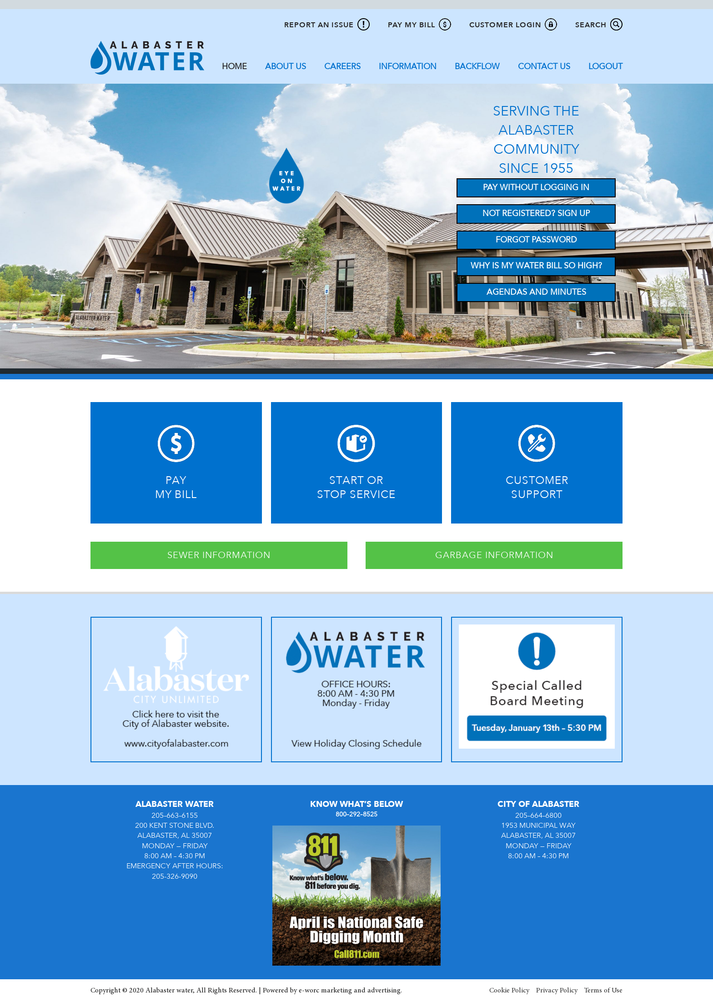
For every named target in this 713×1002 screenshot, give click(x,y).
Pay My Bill (411, 25)
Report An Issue (319, 25)
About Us (285, 66)
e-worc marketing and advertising (350, 990)
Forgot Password (536, 240)
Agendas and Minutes (536, 292)
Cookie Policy (509, 990)
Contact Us (544, 66)
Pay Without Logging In (536, 187)
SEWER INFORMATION (219, 555)
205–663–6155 (174, 816)
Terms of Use (603, 990)
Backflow (477, 66)
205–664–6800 (538, 816)
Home (234, 66)
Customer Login (505, 25)
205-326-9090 (174, 876)
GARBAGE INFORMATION (494, 555)
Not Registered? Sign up (536, 213)
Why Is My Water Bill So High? (536, 266)
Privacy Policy (556, 990)
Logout (605, 66)
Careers (342, 66)
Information (408, 66)
